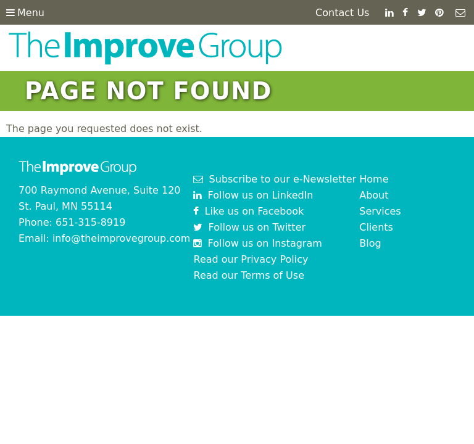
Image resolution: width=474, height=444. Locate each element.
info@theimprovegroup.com (121, 238)
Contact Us (342, 12)
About (373, 195)
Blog (370, 243)
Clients (376, 227)
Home (373, 179)
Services (380, 211)
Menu (25, 12)
